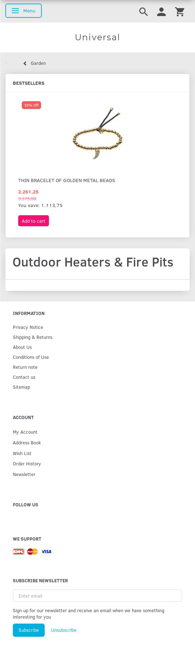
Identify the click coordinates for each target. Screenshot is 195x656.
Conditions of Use (31, 357)
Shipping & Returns (32, 337)
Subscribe (29, 630)
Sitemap (21, 387)
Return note (25, 367)
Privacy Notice (28, 327)
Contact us (24, 377)
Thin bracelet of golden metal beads (66, 180)
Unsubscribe (63, 630)
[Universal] (97, 37)
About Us (22, 347)
